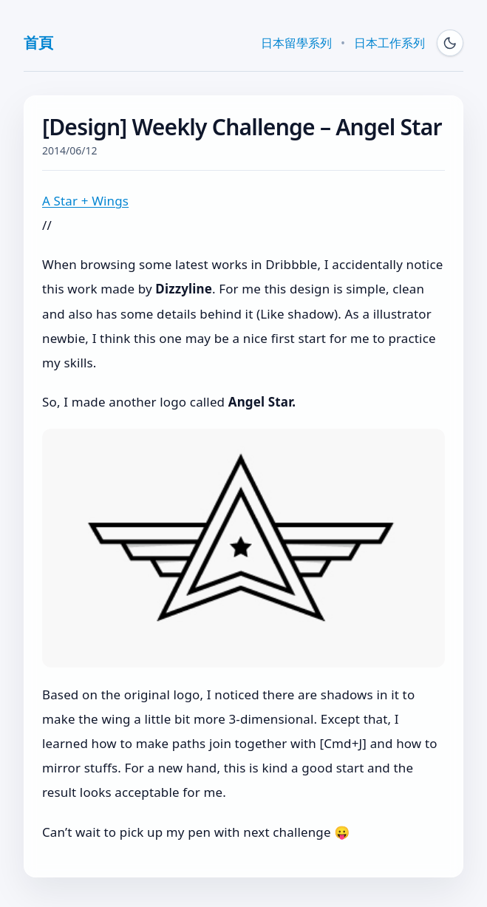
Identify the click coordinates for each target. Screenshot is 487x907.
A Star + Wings (85, 200)
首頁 (38, 42)
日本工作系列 (389, 43)
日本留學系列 (296, 43)
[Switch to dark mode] (450, 43)
